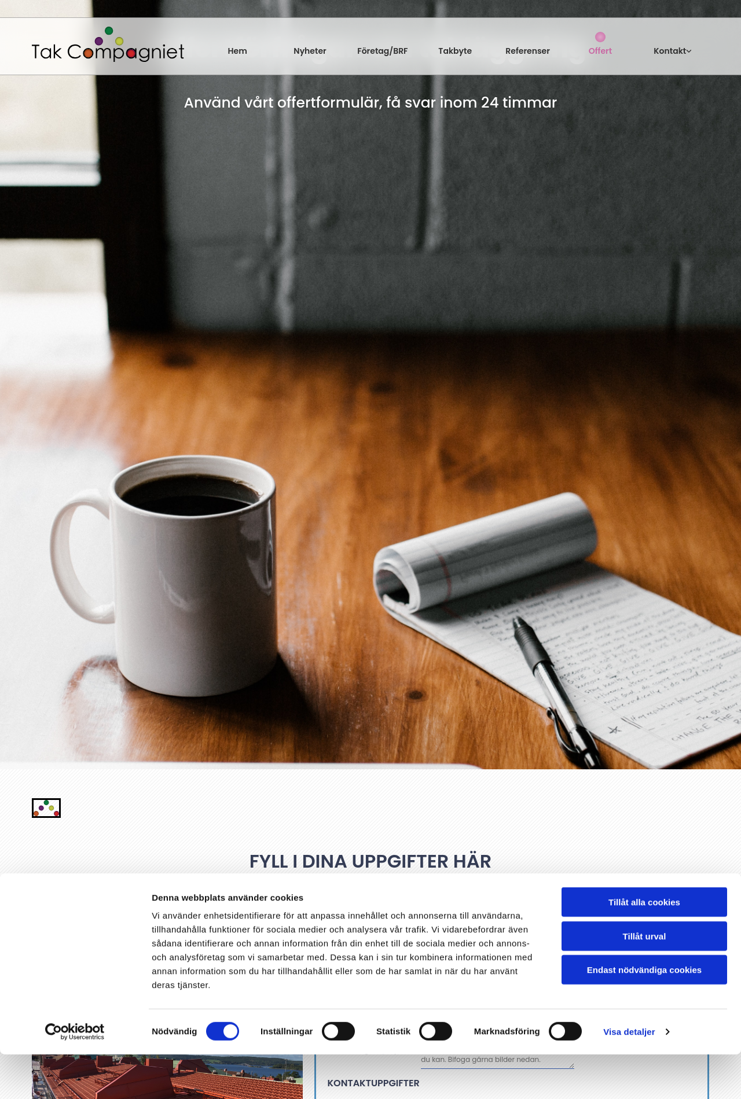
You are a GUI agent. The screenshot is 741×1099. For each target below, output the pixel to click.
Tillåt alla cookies (644, 947)
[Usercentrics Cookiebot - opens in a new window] (75, 1076)
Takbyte (455, 51)
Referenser (527, 51)
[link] (673, 43)
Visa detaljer (629, 1076)
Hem (237, 51)
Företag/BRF (382, 51)
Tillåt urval (644, 981)
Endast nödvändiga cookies (644, 1014)
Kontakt (670, 51)
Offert (600, 51)
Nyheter (310, 51)
